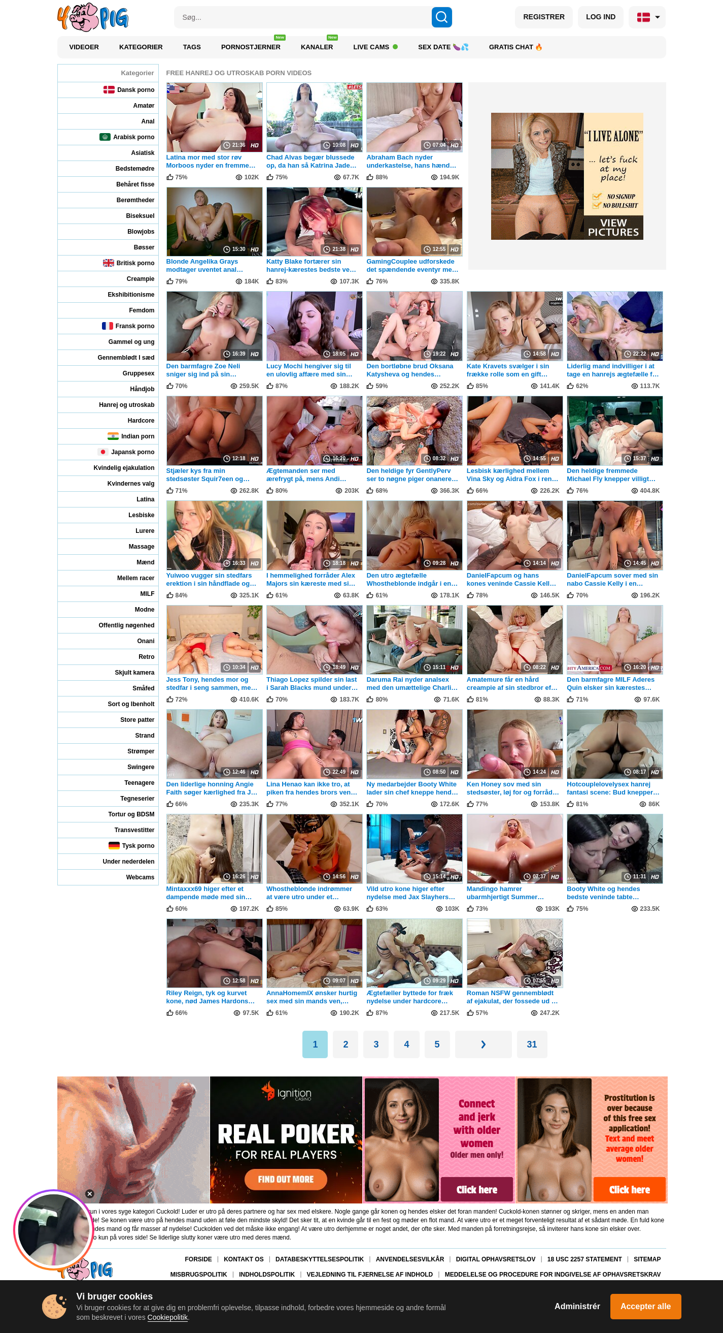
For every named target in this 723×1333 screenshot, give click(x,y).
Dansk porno (129, 89)
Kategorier (141, 47)
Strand (137, 735)
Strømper (134, 751)
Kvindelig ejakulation (117, 467)
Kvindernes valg (124, 483)
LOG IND (600, 17)
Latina (138, 499)
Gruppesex (132, 373)
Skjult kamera (127, 672)
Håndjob (136, 389)
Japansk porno (125, 452)
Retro (139, 656)
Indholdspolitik (267, 1275)
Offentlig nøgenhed (120, 625)
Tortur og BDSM (124, 814)
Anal (140, 121)
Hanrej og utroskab (119, 404)
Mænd (138, 562)
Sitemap (647, 1259)
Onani (138, 641)
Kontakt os (243, 1259)
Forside (198, 1259)
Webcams (134, 877)
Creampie (134, 278)
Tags (192, 47)
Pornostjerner (253, 44)
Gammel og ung (125, 341)
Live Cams (375, 47)
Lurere (138, 530)
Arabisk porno (126, 137)
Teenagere (132, 782)
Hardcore (134, 420)
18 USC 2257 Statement (584, 1259)
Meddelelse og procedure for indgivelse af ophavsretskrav (553, 1275)
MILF (141, 593)
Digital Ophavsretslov (496, 1259)
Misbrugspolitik (198, 1275)
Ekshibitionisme (124, 294)
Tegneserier (130, 798)
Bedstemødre (128, 168)
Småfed (136, 688)
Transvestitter (128, 830)
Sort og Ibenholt (124, 704)
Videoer (84, 47)
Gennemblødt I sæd (119, 357)
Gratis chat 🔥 (516, 47)
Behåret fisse (128, 184)
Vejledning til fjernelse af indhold (370, 1275)
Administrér (577, 1306)
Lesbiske (134, 515)
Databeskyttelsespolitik (320, 1259)
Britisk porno (129, 263)
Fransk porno (128, 326)
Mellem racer (129, 578)
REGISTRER (544, 17)
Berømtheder (129, 200)
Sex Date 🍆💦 (443, 47)
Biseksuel (133, 215)
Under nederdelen (121, 861)
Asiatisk (135, 152)
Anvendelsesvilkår (410, 1259)
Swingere (134, 767)
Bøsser (137, 247)
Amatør (136, 105)
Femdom (134, 310)
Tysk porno (132, 845)
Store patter (130, 719)
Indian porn (131, 436)
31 (532, 1044)
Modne (138, 609)
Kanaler (319, 44)
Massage (135, 546)
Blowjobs (134, 231)
